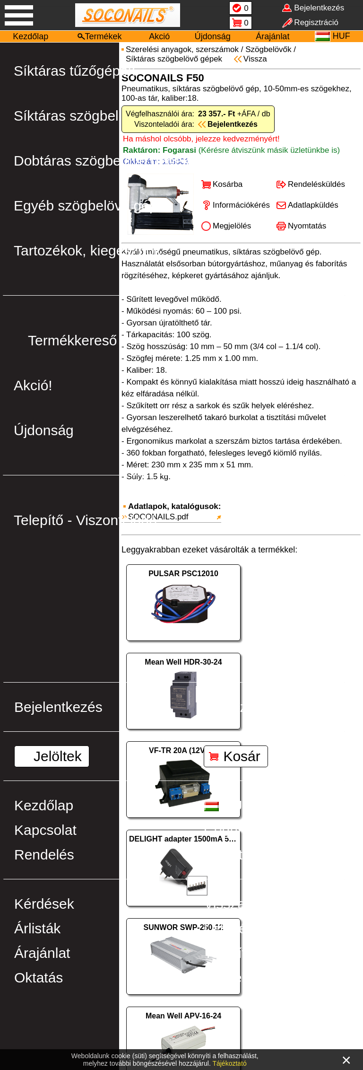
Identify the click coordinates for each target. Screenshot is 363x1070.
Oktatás (38, 977)
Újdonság (213, 36)
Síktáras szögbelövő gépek (99, 115)
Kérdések (44, 904)
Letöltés (228, 928)
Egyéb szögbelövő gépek (93, 205)
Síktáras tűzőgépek (74, 71)
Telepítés (232, 953)
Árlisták (37, 928)
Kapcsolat (45, 830)
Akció (159, 36)
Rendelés (44, 854)
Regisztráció (243, 707)
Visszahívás (241, 904)
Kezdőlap (30, 36)
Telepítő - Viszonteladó (85, 520)
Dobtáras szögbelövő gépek (102, 160)
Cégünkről (236, 830)
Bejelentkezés (58, 707)
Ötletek (226, 977)
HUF (227, 805)
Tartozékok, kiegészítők (87, 250)
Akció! (33, 385)
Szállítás (230, 854)
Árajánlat (272, 36)
